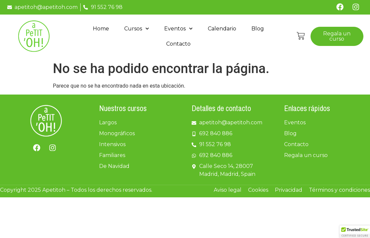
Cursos (136, 28)
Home (101, 28)
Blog (257, 28)
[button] (355, 231)
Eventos (178, 28)
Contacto (178, 44)
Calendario (222, 28)
